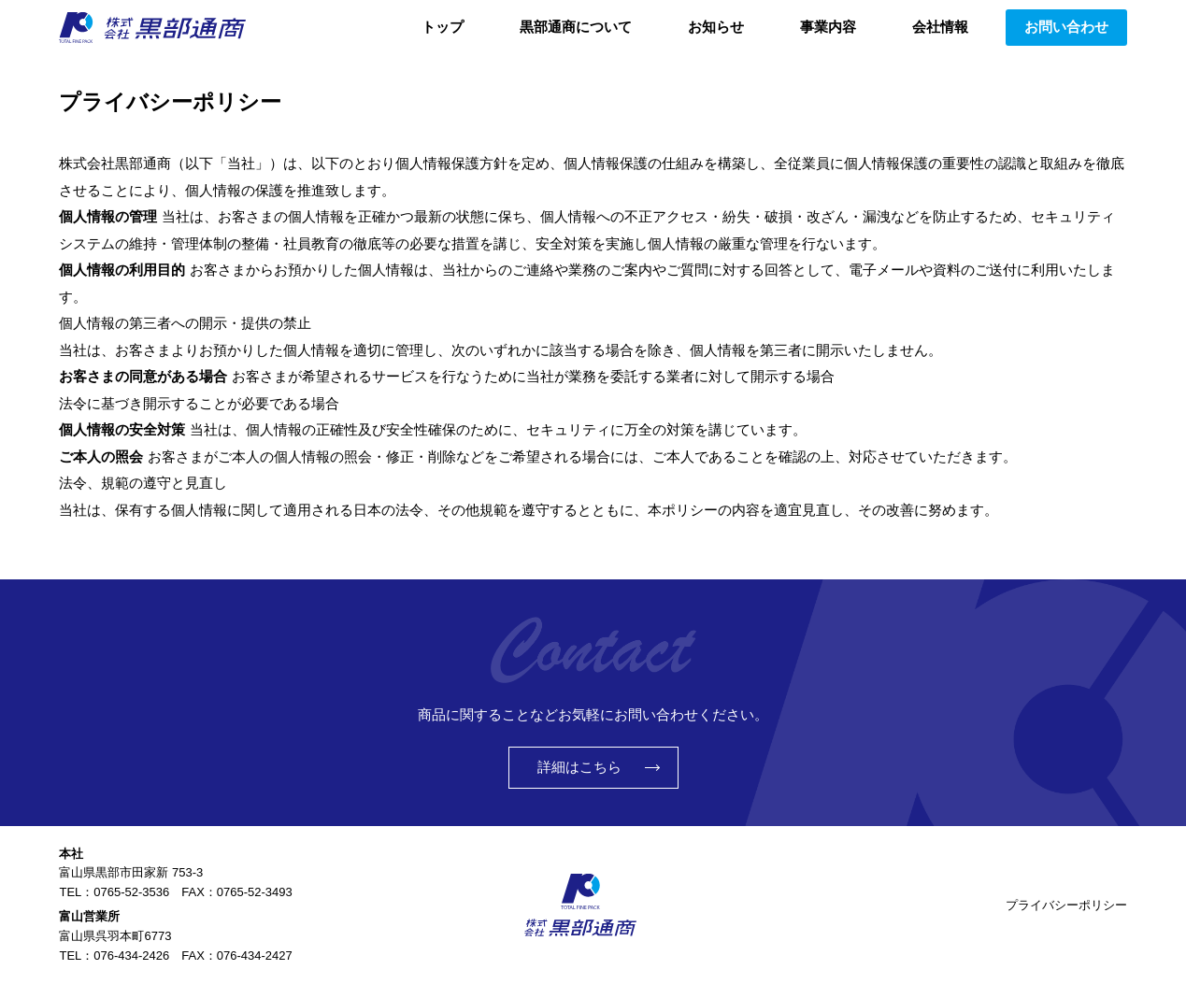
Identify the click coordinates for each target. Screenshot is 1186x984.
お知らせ (716, 27)
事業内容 (828, 27)
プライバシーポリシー (1066, 905)
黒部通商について (576, 27)
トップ (443, 27)
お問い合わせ (1066, 27)
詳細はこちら (579, 767)
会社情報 (940, 27)
